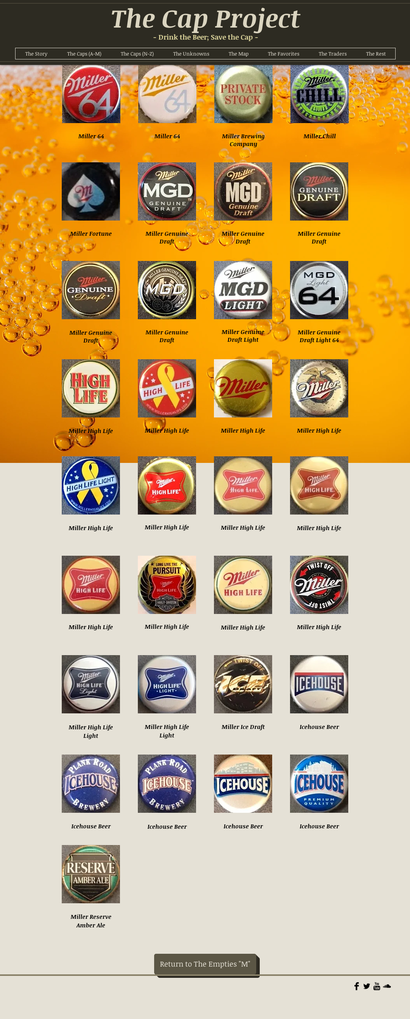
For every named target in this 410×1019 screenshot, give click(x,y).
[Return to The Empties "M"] (205, 964)
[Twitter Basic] (367, 986)
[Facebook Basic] (357, 986)
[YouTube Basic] (377, 986)
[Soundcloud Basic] (387, 986)
